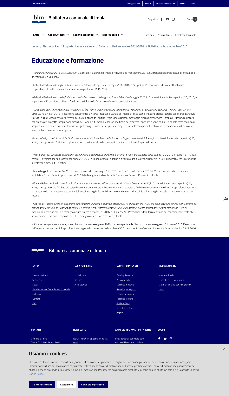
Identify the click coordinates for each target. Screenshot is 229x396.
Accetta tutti (66, 384)
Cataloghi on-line (125, 275)
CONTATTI (36, 329)
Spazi (35, 284)
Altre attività (80, 284)
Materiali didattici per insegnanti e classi (175, 287)
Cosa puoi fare (83, 266)
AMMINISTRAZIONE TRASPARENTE (133, 329)
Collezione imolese (126, 294)
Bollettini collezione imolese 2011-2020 (121, 46)
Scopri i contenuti (127, 266)
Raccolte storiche (125, 298)
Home (35, 46)
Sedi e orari (37, 280)
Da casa (78, 280)
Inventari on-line (125, 308)
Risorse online (51, 46)
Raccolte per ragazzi (126, 289)
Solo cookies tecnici (42, 384)
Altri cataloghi (123, 280)
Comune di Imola (39, 3)
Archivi (120, 312)
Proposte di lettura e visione (78, 46)
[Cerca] (193, 19)
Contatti (36, 298)
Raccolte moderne (125, 284)
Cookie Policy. (36, 374)
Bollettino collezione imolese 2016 (167, 46)
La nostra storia (40, 275)
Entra (35, 266)
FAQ (34, 303)
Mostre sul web (166, 275)
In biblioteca (80, 275)
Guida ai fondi (123, 303)
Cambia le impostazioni (92, 384)
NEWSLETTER (80, 329)
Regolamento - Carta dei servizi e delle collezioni (51, 292)
